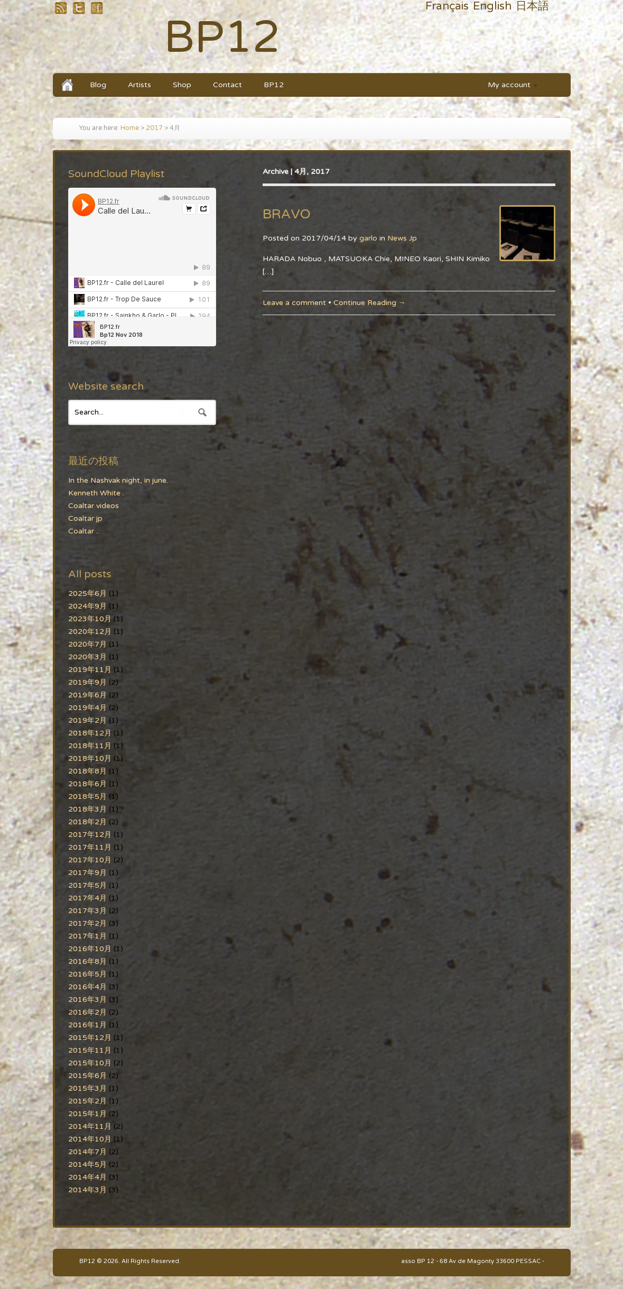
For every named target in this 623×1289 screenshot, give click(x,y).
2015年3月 (87, 1088)
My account (508, 86)
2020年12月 (89, 631)
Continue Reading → (369, 302)
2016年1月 (87, 1024)
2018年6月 (87, 783)
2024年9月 (87, 606)
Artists (139, 84)
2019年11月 (89, 669)
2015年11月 (89, 1050)
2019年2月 (87, 720)
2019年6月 (87, 694)
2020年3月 (87, 656)
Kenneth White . (96, 493)
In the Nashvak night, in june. (118, 480)
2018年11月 (89, 745)
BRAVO (287, 214)
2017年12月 (89, 834)
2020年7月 (87, 644)
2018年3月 (87, 809)
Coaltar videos (93, 505)
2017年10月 (89, 859)
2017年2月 (87, 923)
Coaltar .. (83, 531)
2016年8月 (87, 961)
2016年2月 (87, 1012)
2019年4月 (87, 707)
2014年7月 (87, 1151)
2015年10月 (89, 1062)
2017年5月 (87, 885)
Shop (182, 84)
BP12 (222, 38)
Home (129, 128)
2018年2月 (87, 821)
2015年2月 (87, 1101)
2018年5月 (87, 796)
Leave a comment (294, 302)
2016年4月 (87, 986)
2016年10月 (89, 948)
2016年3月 (87, 999)
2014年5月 (87, 1164)
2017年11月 (89, 847)
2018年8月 (87, 771)
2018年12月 (89, 733)
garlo (368, 238)
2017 (154, 128)
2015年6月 (87, 1075)
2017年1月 (87, 936)
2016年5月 (87, 974)
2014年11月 (89, 1126)
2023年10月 (89, 618)
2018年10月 (89, 758)
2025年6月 (87, 593)
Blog (98, 84)
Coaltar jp (85, 518)
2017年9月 (87, 872)
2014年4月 (87, 1177)
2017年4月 (87, 898)
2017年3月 (87, 910)
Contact (227, 84)
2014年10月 (89, 1139)
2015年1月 (87, 1113)
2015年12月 (89, 1037)
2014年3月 (87, 1189)
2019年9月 (87, 682)
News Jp (402, 238)
